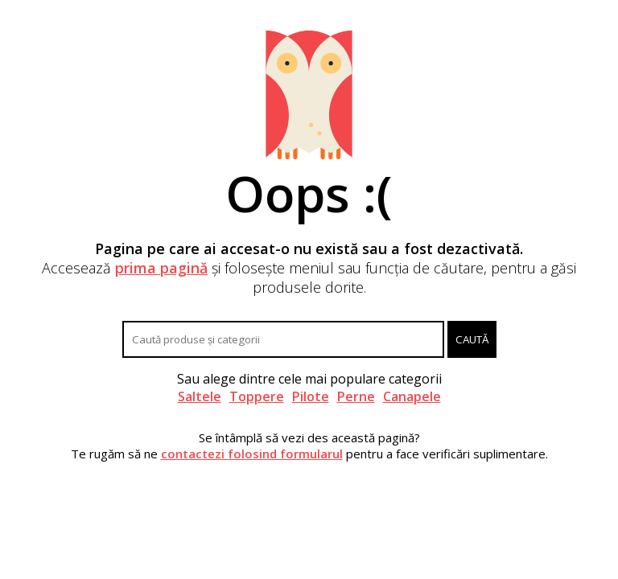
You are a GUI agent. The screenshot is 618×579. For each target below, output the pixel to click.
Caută (471, 339)
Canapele (412, 396)
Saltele (199, 396)
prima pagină (161, 267)
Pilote (310, 396)
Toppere (256, 396)
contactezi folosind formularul (252, 454)
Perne (356, 396)
